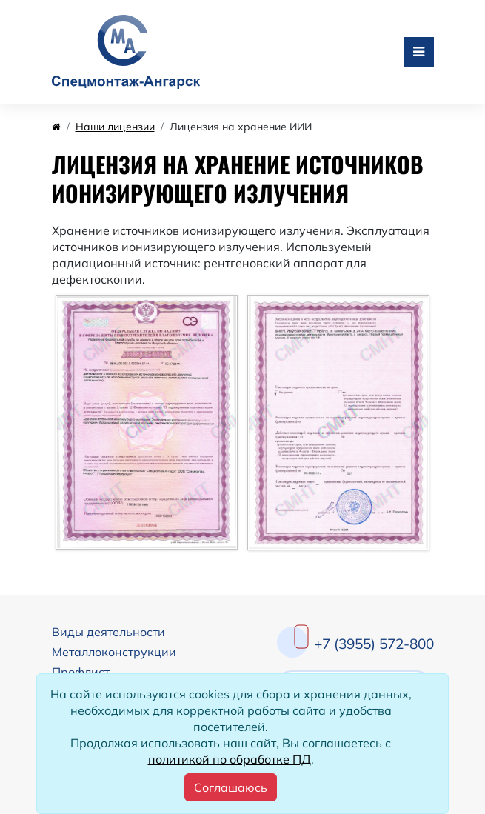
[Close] (230, 787)
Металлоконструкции (114, 651)
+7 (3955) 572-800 (374, 644)
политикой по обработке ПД (229, 759)
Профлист (81, 671)
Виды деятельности (108, 631)
